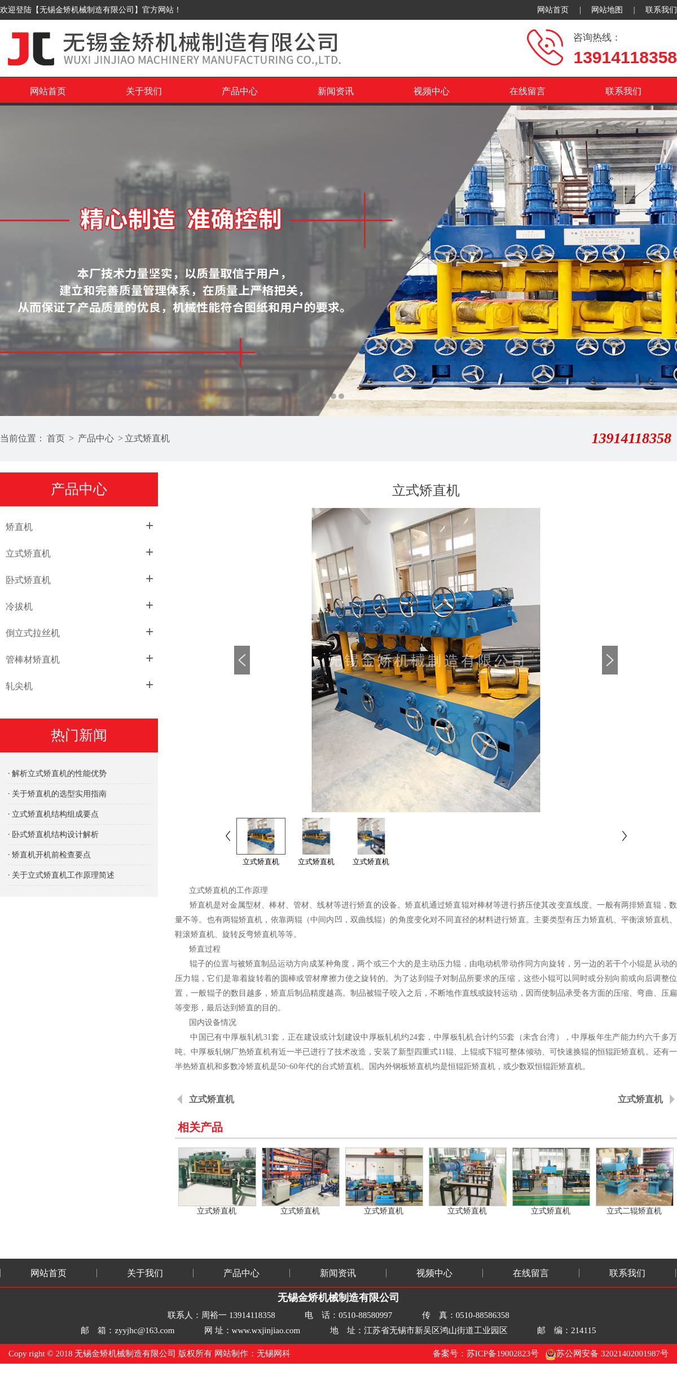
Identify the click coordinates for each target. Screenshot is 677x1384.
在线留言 (527, 91)
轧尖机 (19, 686)
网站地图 (607, 10)
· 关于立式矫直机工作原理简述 (61, 875)
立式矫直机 (147, 438)
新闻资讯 (336, 91)
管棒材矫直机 (33, 659)
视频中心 (432, 91)
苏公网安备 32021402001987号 (607, 1353)
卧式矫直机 (28, 580)
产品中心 (240, 91)
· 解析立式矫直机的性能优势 (57, 773)
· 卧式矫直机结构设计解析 (53, 834)
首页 (56, 438)
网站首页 (553, 10)
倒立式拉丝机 (33, 633)
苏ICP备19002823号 (503, 1353)
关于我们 (144, 91)
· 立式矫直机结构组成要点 (53, 814)
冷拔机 (19, 606)
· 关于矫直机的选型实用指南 (57, 794)
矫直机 (19, 527)
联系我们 (661, 10)
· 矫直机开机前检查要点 (49, 855)
